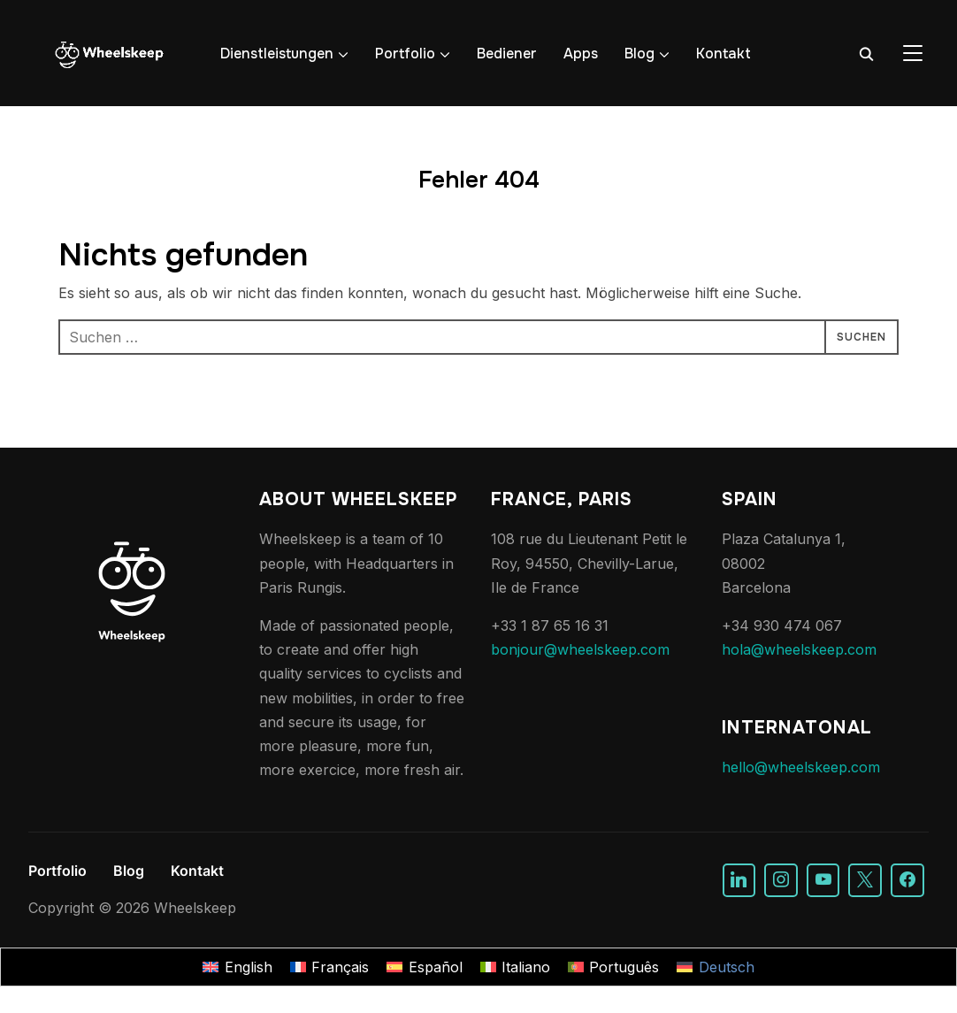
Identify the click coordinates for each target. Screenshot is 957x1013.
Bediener (507, 53)
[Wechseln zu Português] (613, 967)
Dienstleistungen (276, 53)
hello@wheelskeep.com (801, 767)
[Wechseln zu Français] (329, 967)
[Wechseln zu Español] (424, 967)
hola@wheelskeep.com (799, 649)
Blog (639, 53)
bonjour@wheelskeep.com (580, 649)
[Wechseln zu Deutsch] (715, 967)
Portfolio (405, 53)
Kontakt (723, 53)
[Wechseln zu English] (237, 967)
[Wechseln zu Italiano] (515, 967)
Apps (580, 53)
